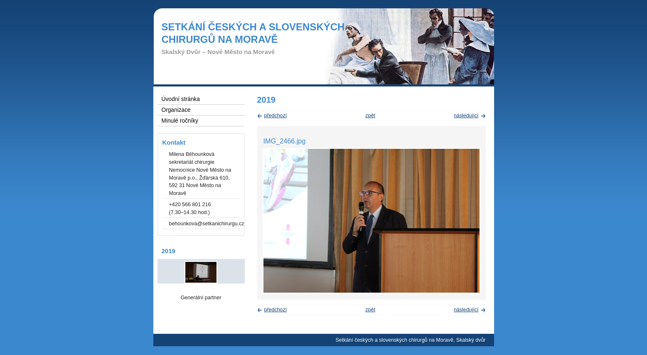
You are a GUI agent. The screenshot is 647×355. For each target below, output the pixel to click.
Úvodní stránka (181, 99)
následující (466, 115)
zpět (370, 115)
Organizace (176, 110)
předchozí (275, 115)
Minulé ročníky (180, 121)
